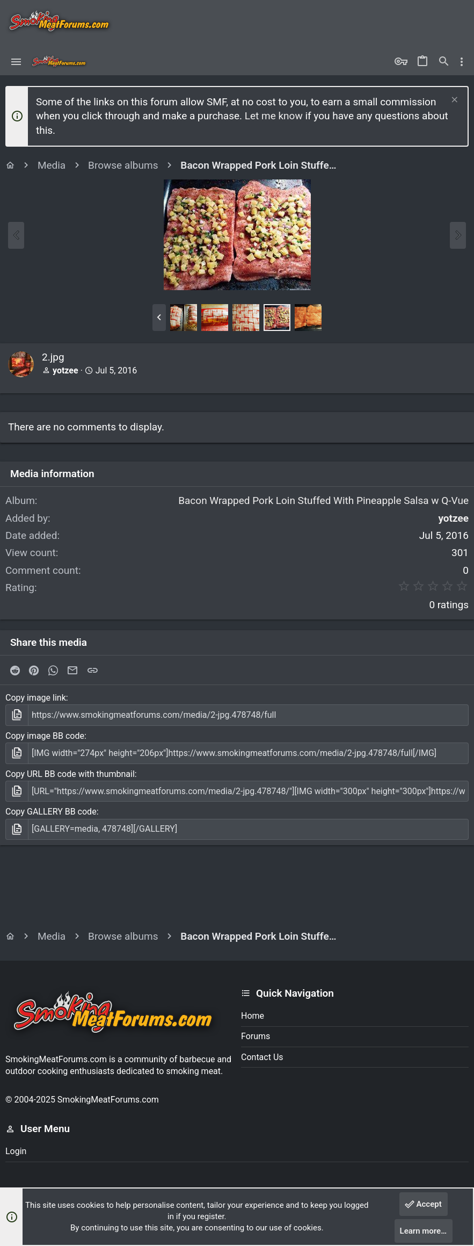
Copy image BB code (44, 736)
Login (15, 1151)
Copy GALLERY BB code (51, 811)
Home (252, 1016)
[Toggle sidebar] (462, 61)
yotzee (65, 370)
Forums (255, 1036)
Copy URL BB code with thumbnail (70, 774)
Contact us (262, 1057)
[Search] (444, 62)
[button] (16, 61)
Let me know (274, 116)
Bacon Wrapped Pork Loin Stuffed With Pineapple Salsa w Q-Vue (323, 500)
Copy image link (35, 698)
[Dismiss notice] (453, 100)
